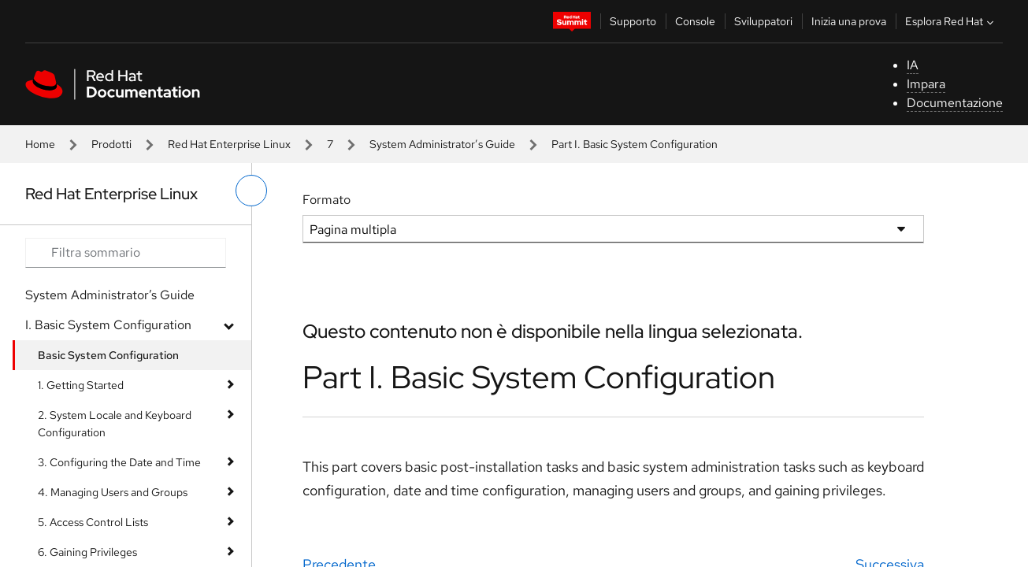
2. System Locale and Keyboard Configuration (114, 423)
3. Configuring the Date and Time (119, 462)
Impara (926, 84)
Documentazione (955, 102)
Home (40, 144)
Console (695, 21)
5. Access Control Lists (93, 522)
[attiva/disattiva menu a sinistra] (251, 190)
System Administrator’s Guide (442, 144)
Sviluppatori (763, 21)
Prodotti (111, 144)
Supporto (633, 21)
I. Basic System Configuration (108, 325)
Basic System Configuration (108, 355)
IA (913, 65)
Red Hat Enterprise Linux (229, 144)
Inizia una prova (848, 21)
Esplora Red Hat (951, 21)
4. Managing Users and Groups (112, 492)
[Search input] (125, 253)
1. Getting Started (81, 385)
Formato (326, 199)
